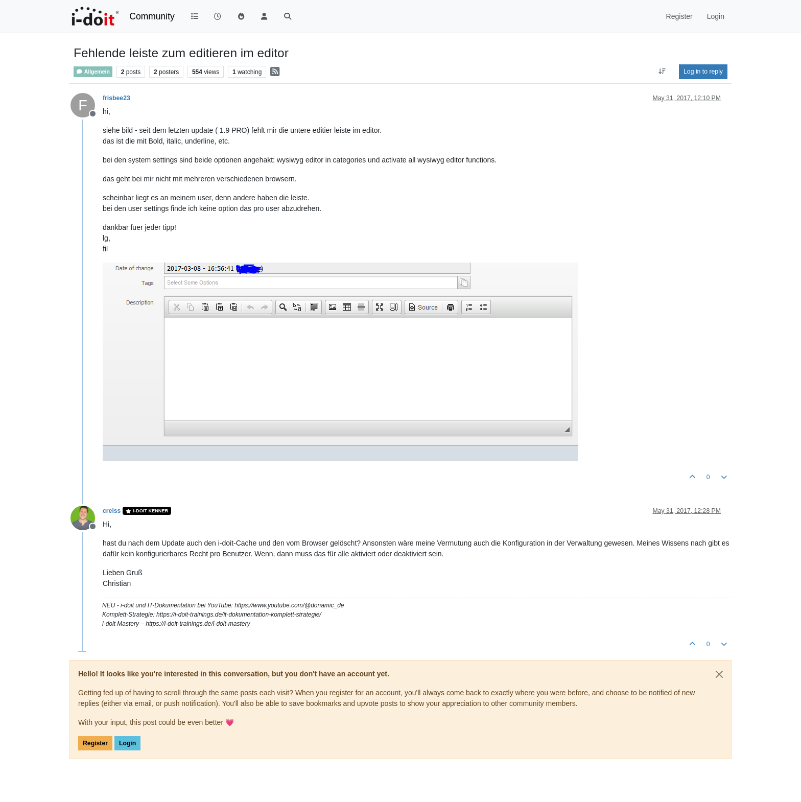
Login (127, 743)
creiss (112, 510)
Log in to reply (703, 71)
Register (95, 743)
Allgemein (93, 71)
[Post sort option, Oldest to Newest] (662, 71)
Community (152, 16)
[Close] (719, 674)
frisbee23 (116, 98)
